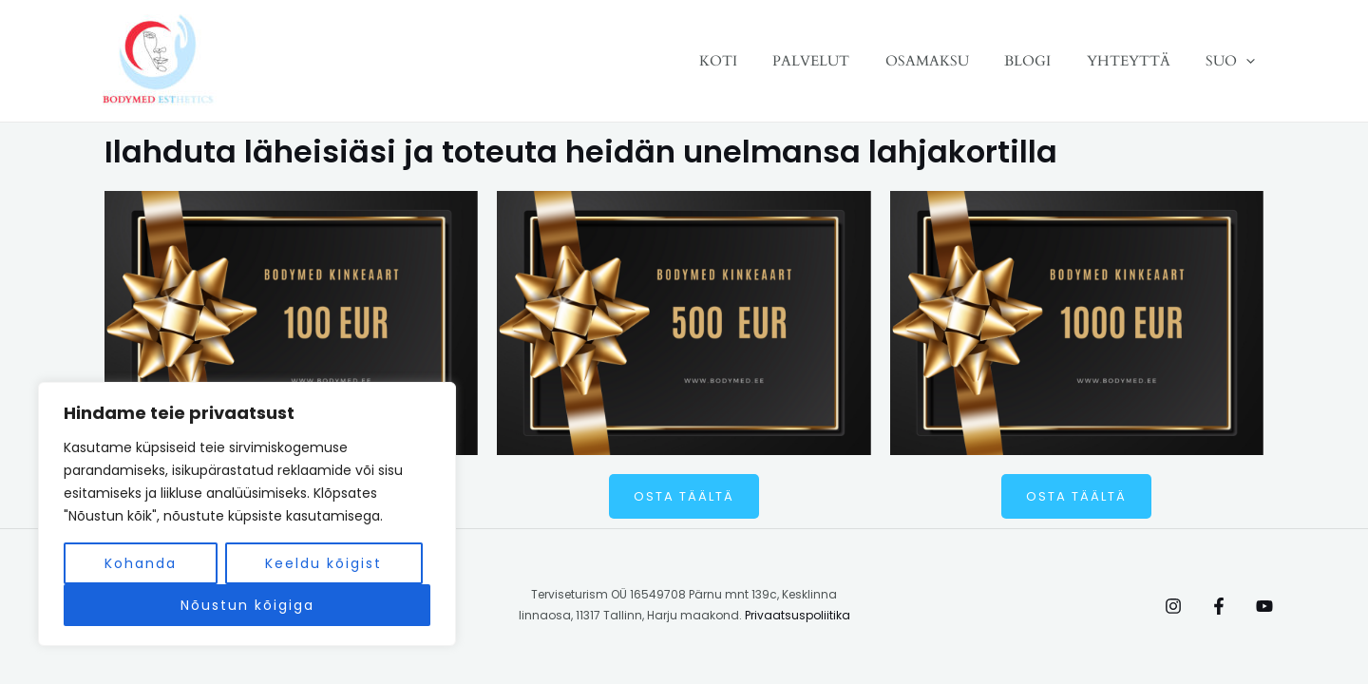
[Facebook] (1218, 606)
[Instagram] (1173, 606)
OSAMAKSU (952, 60)
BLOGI (1045, 60)
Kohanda (140, 563)
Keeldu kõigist (323, 563)
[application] (1250, 61)
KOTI (757, 60)
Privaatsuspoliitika (797, 615)
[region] (247, 514)
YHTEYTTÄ (1139, 60)
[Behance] (1264, 606)
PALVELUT (843, 60)
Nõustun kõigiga (247, 605)
